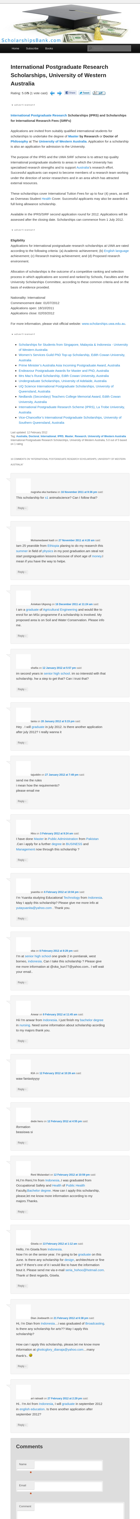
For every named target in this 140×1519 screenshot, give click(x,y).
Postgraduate (41, 115)
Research (59, 115)
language (122, 251)
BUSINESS (74, 844)
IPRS (61, 436)
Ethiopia (53, 545)
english (25, 1409)
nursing (25, 1025)
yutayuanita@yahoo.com (34, 908)
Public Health (75, 1185)
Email (25, 1487)
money (97, 556)
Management (25, 849)
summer (22, 551)
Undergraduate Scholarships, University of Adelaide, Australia (63, 381)
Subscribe (32, 48)
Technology (71, 897)
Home (15, 48)
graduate (32, 609)
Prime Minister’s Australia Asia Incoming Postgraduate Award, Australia (69, 365)
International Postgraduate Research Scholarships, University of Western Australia (59, 75)
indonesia (35, 961)
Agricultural (51, 609)
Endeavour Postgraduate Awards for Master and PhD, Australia (64, 370)
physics (47, 551)
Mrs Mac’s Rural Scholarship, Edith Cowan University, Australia (64, 376)
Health (46, 198)
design (69, 1260)
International (20, 115)
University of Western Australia (63, 141)
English (109, 251)
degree (57, 844)
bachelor (86, 1020)
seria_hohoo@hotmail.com (84, 1270)
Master (73, 136)
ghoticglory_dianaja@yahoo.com (60, 1349)
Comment (25, 1506)
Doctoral (34, 436)
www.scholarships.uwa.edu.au (103, 323)
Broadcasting (94, 1323)
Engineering (68, 609)
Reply (22, 508)
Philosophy (19, 141)
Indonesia (95, 897)
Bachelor (33, 1190)
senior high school (57, 673)
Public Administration (63, 839)
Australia (82, 167)
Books (49, 48)
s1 (46, 497)
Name (25, 1465)
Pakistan (92, 839)
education (38, 1409)
